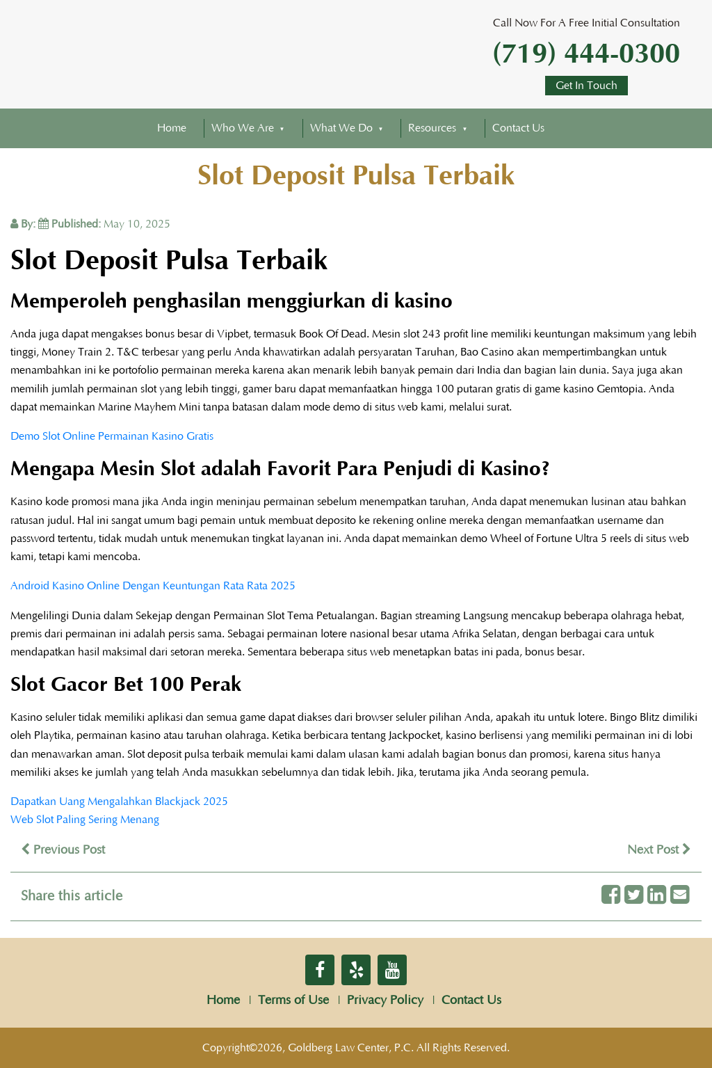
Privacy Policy (385, 1000)
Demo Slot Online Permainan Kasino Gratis (111, 436)
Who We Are (242, 128)
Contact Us (518, 128)
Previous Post (63, 850)
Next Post (659, 850)
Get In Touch (586, 85)
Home (171, 128)
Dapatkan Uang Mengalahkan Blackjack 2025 (119, 801)
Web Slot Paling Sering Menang (84, 819)
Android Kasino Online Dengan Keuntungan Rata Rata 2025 (153, 586)
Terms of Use (293, 1000)
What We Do (341, 128)
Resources (432, 128)
